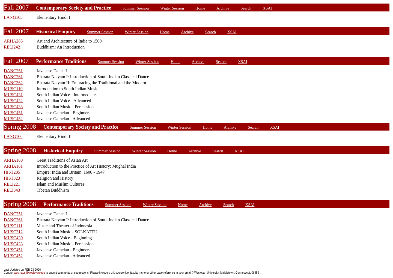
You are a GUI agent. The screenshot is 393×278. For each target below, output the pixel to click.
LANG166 (13, 136)
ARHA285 (13, 41)
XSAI (267, 8)
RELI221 (12, 184)
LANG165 (13, 17)
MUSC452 (13, 118)
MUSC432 (13, 100)
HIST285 (12, 172)
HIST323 (12, 178)
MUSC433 (13, 106)
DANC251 (13, 70)
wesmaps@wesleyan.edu (30, 272)
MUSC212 (13, 231)
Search (246, 8)
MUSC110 (13, 88)
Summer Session (136, 8)
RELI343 (12, 190)
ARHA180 (13, 160)
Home (200, 8)
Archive (222, 8)
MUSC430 (13, 237)
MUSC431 (13, 94)
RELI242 (12, 47)
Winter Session (172, 8)
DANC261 (13, 76)
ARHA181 (13, 166)
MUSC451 (13, 112)
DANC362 (13, 82)
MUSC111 (13, 225)
